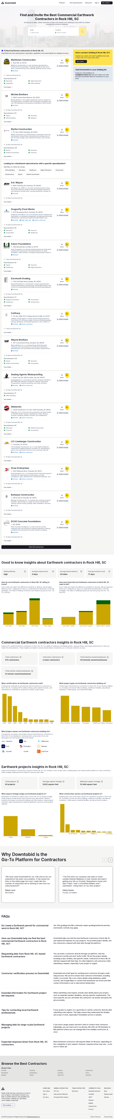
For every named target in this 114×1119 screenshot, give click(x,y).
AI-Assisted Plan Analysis (61, 1097)
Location (58, 30)
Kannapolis (4, 1073)
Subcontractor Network (61, 1094)
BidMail (91, 1103)
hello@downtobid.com (33, 1117)
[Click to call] (67, 60)
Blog (105, 1091)
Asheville (88, 1075)
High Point (61, 1075)
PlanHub (91, 1100)
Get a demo (106, 3)
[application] (28, 611)
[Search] (82, 31)
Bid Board (75, 1091)
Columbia (60, 1073)
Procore (91, 1109)
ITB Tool (56, 1091)
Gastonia (60, 1070)
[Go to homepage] (11, 3)
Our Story (46, 1097)
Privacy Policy (108, 1117)
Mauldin (3, 1075)
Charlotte (32, 1070)
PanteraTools (93, 1106)
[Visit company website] (62, 60)
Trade (32, 30)
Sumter (32, 1075)
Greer (87, 1073)
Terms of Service (95, 1117)
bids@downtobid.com (83, 75)
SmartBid (91, 1094)
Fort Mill (3, 1070)
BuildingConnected (94, 1091)
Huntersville (89, 1070)
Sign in (97, 3)
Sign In (45, 1094)
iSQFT (90, 1097)
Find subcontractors (76, 3)
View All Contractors (36, 547)
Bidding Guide (108, 1094)
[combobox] (31, 32)
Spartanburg (33, 1073)
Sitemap (106, 1097)
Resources (88, 3)
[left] (104, 860)
